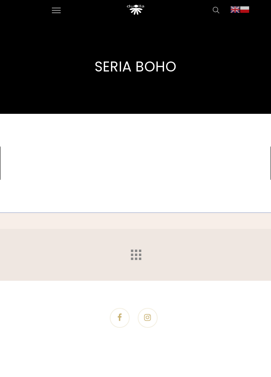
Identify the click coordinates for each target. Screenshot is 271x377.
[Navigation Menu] (56, 10)
